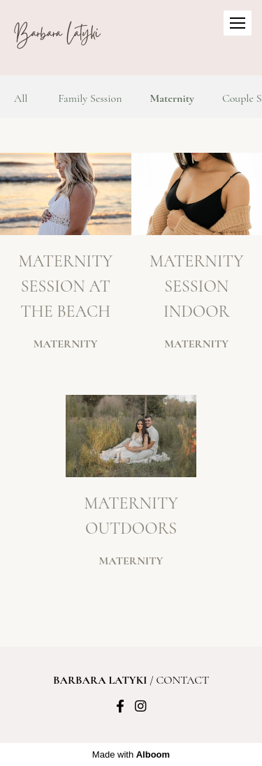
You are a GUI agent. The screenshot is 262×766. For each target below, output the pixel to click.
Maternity (172, 98)
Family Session (90, 98)
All (21, 98)
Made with (131, 754)
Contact (183, 680)
